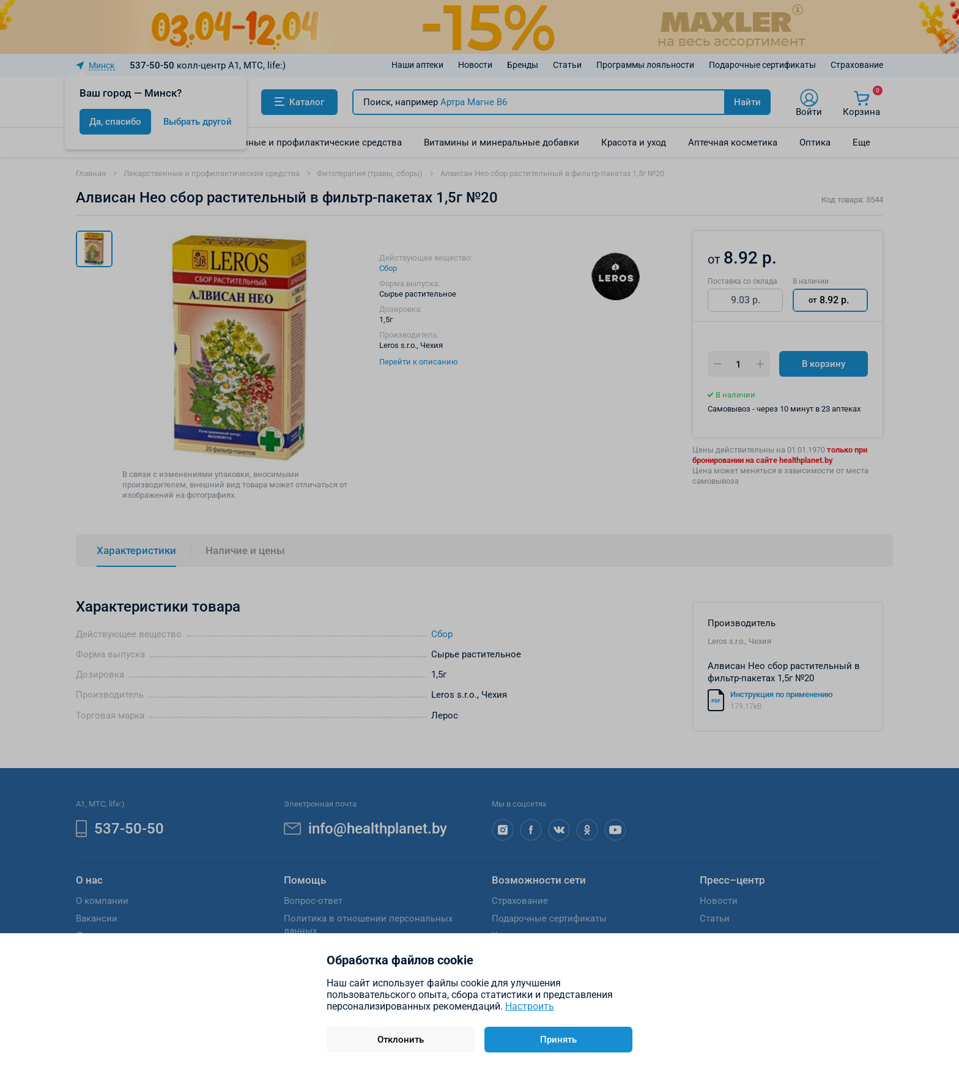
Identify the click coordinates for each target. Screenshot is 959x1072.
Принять (558, 1039)
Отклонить (400, 1039)
